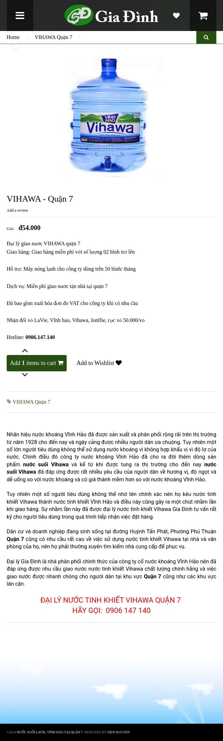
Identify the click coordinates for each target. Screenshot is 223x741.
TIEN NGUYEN (118, 732)
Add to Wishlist (99, 363)
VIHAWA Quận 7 (53, 37)
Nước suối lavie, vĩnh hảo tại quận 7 (50, 732)
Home (13, 37)
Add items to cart (36, 363)
